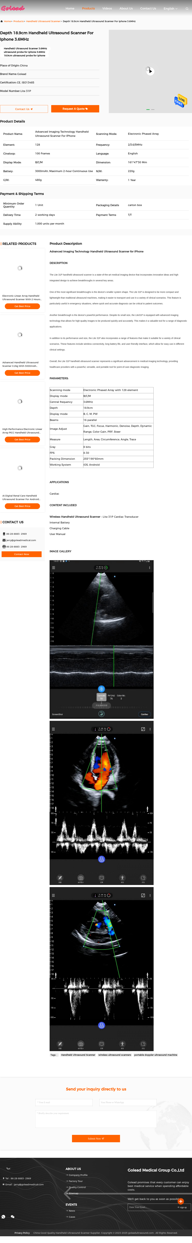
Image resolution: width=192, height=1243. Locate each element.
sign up (182, 1207)
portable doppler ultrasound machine (155, 1055)
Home (70, 8)
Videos (107, 8)
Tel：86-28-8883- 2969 (16, 1178)
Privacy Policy (22, 1232)
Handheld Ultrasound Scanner (43, 21)
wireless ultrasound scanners (114, 1055)
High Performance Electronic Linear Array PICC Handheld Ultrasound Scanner (22, 433)
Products (88, 8)
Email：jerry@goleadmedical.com (23, 1184)
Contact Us (148, 8)
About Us (126, 8)
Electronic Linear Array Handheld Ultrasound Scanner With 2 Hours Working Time (21, 299)
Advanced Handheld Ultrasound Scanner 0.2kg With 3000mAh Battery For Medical (20, 366)
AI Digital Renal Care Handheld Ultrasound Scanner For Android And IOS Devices (20, 499)
